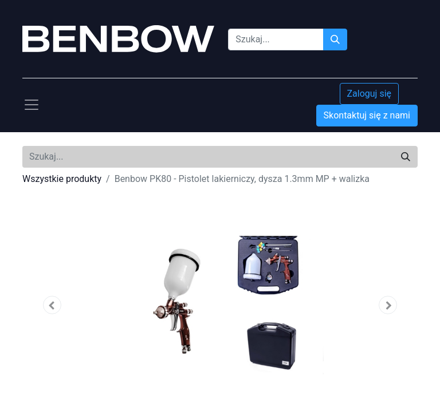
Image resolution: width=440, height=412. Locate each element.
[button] (52, 305)
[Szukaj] (335, 39)
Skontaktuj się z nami (367, 115)
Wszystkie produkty (61, 178)
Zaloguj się (369, 93)
